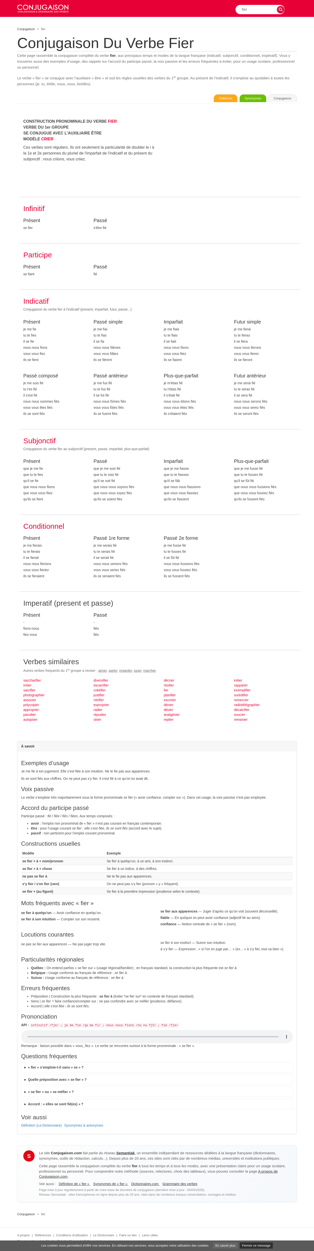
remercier (241, 701)
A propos (23, 1236)
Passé (100, 221)
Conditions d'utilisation (72, 1236)
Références (43, 1236)
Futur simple (247, 322)
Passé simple (108, 322)
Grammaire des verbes (179, 1185)
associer (29, 701)
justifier (98, 696)
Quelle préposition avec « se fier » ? (57, 1080)
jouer (137, 671)
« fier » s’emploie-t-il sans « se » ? (55, 1068)
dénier (168, 706)
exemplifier (242, 691)
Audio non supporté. (157, 1037)
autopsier (30, 720)
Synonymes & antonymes (83, 1126)
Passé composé (40, 376)
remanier (241, 720)
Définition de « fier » (74, 1185)
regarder (125, 671)
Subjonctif (39, 441)
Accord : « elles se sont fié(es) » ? (55, 1105)
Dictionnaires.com (145, 1185)
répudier (99, 715)
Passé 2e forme (181, 538)
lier (166, 691)
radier (97, 710)
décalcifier (241, 710)
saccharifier (32, 681)
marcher (149, 671)
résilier (169, 686)
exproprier (101, 706)
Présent (31, 221)
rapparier (241, 686)
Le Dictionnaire (103, 1236)
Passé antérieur (110, 376)
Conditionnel (43, 527)
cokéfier (99, 691)
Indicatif (36, 302)
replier (168, 720)
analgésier (172, 715)
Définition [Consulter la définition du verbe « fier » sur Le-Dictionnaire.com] (211, 99)
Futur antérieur (250, 376)
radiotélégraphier (247, 706)
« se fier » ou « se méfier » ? (51, 1093)
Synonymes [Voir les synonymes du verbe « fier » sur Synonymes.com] (244, 99)
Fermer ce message (256, 1245)
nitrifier (98, 701)
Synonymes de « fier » (110, 1185)
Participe (37, 256)
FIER (112, 122)
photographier (33, 696)
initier (27, 686)
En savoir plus (225, 1245)
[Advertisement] (230, 153)
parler (113, 671)
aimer (102, 671)
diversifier (100, 681)
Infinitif (34, 209)
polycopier (31, 706)
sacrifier (29, 691)
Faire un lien (128, 1236)
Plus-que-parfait (181, 376)
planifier (170, 696)
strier (97, 720)
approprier (31, 710)
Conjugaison (26, 29)
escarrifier (100, 686)
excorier (170, 701)
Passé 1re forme (111, 538)
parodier (29, 715)
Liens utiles (150, 1236)
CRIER (47, 140)
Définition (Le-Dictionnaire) (41, 1126)
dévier (168, 710)
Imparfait (173, 322)
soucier (239, 715)
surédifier (241, 696)
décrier (169, 681)
